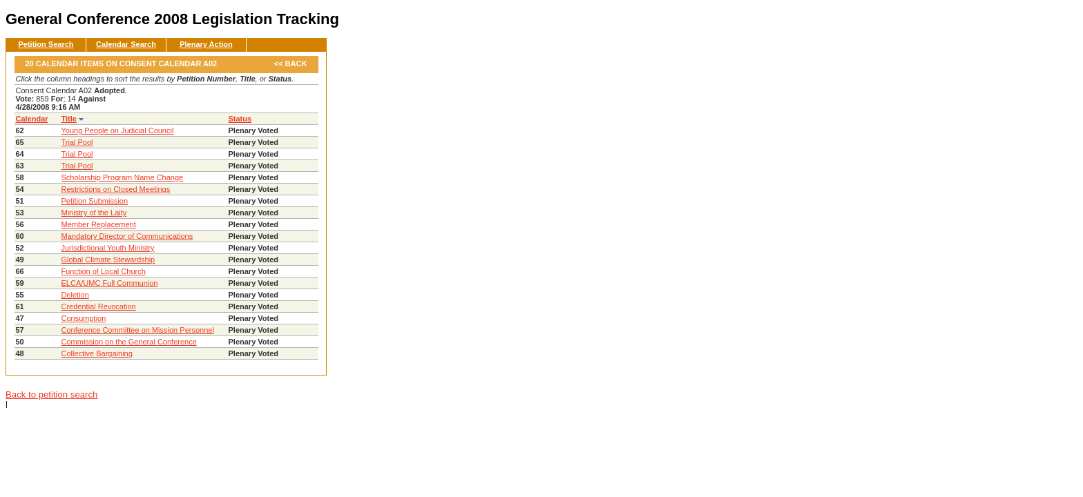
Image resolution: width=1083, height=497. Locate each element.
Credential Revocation (98, 306)
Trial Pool (77, 142)
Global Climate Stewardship (108, 259)
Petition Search (45, 44)
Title (69, 119)
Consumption (83, 318)
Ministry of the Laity (94, 212)
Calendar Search (126, 44)
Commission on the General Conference (129, 342)
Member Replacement (98, 224)
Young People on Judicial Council (117, 130)
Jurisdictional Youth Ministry (108, 248)
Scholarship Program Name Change (122, 177)
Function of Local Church (103, 271)
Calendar (32, 119)
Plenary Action (206, 44)
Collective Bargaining (97, 353)
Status (240, 119)
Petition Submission (94, 201)
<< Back (290, 63)
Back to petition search (51, 394)
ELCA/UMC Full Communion (109, 283)
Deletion (75, 295)
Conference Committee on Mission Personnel (137, 330)
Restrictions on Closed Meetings (116, 189)
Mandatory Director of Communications (127, 236)
